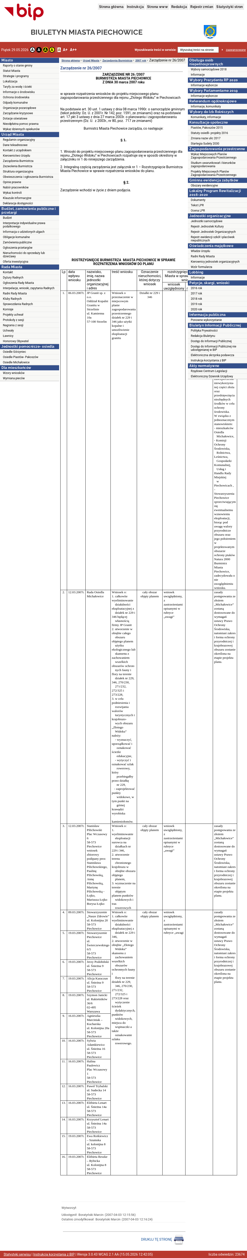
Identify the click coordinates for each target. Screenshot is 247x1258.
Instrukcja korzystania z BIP (208, 360)
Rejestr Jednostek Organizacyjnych (213, 231)
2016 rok (196, 288)
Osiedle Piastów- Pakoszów (20, 357)
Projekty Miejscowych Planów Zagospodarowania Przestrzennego (213, 173)
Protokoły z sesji (13, 320)
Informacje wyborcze (204, 85)
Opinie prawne (12, 182)
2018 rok (196, 298)
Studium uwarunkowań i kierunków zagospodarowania (213, 164)
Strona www (157, 7)
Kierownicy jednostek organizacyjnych (215, 261)
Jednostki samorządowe (206, 221)
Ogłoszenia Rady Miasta (18, 283)
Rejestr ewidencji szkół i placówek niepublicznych (212, 238)
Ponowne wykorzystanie (206, 320)
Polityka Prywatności (204, 330)
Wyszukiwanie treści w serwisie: (155, 50)
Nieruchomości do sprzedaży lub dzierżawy (24, 254)
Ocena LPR (198, 210)
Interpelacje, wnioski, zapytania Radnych (29, 288)
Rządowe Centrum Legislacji (209, 371)
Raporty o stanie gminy (17, 65)
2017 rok (196, 293)
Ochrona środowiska (16, 97)
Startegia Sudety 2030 (205, 143)
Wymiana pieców (14, 378)
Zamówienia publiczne (17, 242)
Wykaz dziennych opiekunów (21, 129)
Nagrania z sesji (13, 325)
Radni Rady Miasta (15, 293)
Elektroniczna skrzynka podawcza (212, 355)
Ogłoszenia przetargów (18, 247)
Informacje (198, 74)
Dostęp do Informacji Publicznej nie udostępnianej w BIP (213, 348)
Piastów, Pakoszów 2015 (207, 127)
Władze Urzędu (200, 251)
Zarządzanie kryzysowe (18, 113)
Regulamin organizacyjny (19, 139)
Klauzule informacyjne (17, 198)
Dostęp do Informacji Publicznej (211, 341)
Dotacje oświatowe (15, 118)
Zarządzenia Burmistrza (18, 161)
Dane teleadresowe (15, 145)
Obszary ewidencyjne (204, 185)
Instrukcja (135, 7)
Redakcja (179, 7)
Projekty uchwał (13, 314)
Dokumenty (198, 200)
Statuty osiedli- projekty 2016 (209, 133)
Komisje (8, 309)
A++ (73, 49)
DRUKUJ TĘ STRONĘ (162, 1239)
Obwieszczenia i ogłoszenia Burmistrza (28, 177)
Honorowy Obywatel (16, 341)
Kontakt (8, 272)
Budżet (7, 218)
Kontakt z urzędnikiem (17, 150)
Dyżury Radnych (13, 277)
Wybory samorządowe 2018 (208, 69)
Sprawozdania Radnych (18, 304)
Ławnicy (8, 336)
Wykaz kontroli (12, 192)
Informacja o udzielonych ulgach (24, 231)
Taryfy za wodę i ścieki (17, 86)
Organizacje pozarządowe (19, 108)
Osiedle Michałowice (16, 362)
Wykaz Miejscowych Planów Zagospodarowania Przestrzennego (213, 156)
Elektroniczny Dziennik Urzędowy (212, 376)
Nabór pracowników (15, 187)
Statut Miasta (11, 71)
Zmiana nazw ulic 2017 (205, 138)
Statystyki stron (229, 7)
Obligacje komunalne (16, 237)
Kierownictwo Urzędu (16, 155)
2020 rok (196, 309)
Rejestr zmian (201, 7)
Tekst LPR (197, 205)
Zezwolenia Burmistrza (17, 166)
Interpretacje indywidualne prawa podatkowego (24, 224)
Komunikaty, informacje (206, 117)
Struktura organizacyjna (18, 171)
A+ (65, 49)
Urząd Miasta (91, 60)
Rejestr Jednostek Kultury (207, 226)
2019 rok (196, 304)
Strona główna (111, 7)
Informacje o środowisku (19, 92)
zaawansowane (236, 50)
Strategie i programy (16, 76)
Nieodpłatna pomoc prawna (21, 124)
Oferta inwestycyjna (15, 261)
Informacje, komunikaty (206, 106)
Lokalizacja (10, 81)
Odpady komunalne (15, 102)
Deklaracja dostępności (18, 203)
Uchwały (8, 330)
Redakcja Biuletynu (203, 336)
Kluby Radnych (12, 298)
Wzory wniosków (14, 373)
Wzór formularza (201, 267)
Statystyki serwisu (17, 1254)
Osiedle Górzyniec (14, 351)
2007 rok (140, 60)
